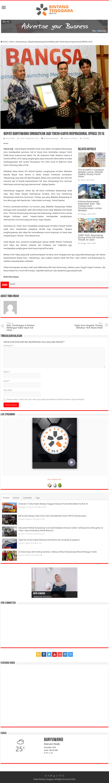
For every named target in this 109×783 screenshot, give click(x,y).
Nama (7, 372)
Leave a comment (70, 138)
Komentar (8, 345)
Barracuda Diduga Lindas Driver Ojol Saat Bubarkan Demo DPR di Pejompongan (52, 516)
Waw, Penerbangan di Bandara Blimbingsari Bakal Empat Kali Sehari (22, 326)
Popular (6, 498)
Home (4, 42)
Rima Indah (10, 138)
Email (6, 381)
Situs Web (8, 390)
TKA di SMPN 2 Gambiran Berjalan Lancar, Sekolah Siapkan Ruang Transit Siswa (91, 173)
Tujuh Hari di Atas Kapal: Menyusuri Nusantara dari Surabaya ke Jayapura (49, 540)
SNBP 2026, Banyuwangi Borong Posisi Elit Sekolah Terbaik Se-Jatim (91, 237)
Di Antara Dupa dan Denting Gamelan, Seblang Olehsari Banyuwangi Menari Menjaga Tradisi (57, 552)
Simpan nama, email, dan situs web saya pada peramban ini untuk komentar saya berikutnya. (46, 399)
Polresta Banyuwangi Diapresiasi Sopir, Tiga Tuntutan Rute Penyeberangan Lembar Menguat (90, 206)
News (12, 42)
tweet (6, 143)
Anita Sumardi (39, 593)
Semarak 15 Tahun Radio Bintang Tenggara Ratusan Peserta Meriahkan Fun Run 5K (53, 504)
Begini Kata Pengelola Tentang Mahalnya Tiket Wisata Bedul (87, 325)
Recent (16, 498)
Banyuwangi (21, 42)
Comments (27, 498)
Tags (38, 498)
